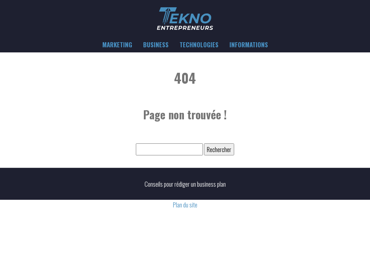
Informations (248, 44)
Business (156, 44)
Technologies (199, 44)
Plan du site (185, 204)
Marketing (117, 44)
